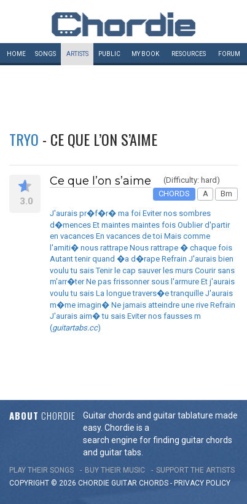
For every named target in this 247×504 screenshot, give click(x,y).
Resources (188, 53)
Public (109, 53)
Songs (45, 53)
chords (153, 483)
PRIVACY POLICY (202, 483)
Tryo (24, 139)
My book (145, 53)
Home (16, 53)
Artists (77, 53)
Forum (229, 53)
